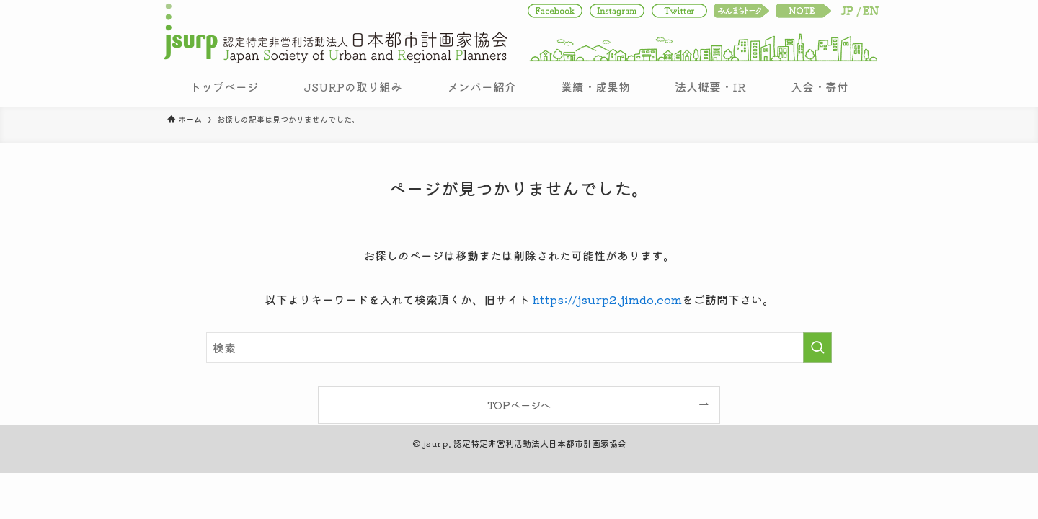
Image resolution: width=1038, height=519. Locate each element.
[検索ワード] (519, 347)
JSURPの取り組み (352, 86)
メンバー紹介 (481, 86)
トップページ (224, 86)
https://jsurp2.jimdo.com (607, 299)
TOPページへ (519, 404)
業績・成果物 (595, 86)
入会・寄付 (819, 86)
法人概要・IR (710, 86)
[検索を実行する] (817, 347)
